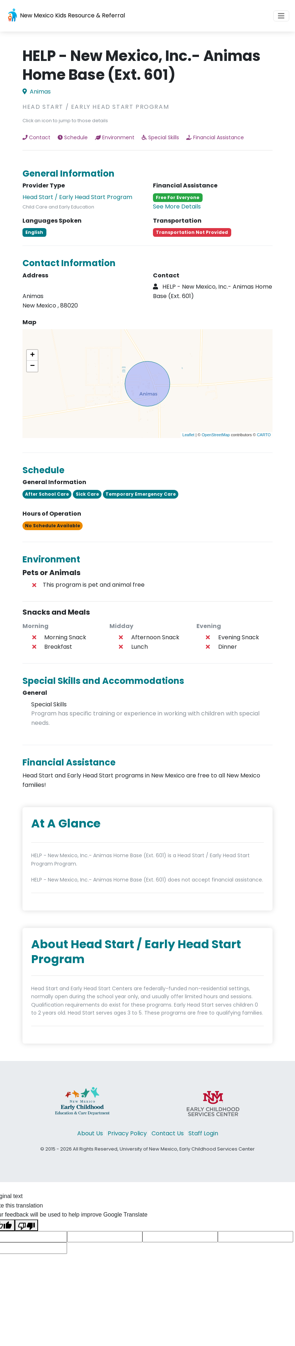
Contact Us (167, 1133)
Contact (36, 137)
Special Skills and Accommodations (103, 681)
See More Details (177, 206)
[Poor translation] (26, 1225)
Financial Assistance (215, 137)
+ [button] (32, 355)
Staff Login (203, 1133)
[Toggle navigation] (281, 16)
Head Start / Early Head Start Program (77, 197)
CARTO (264, 435)
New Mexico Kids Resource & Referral (65, 15)
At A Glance (65, 823)
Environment (114, 137)
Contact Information (69, 263)
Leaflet (188, 435)
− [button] (32, 366)
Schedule (73, 137)
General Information (68, 173)
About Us (90, 1133)
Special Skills (160, 137)
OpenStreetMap (215, 435)
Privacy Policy (127, 1133)
